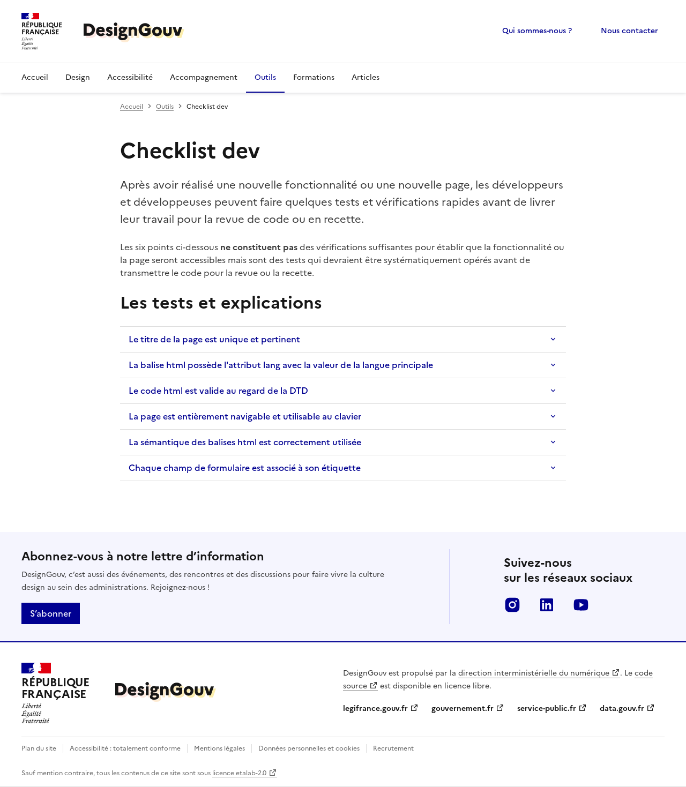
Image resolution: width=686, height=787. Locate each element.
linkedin (547, 605)
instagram (512, 605)
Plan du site (38, 748)
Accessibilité (130, 77)
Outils (265, 77)
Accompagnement (203, 77)
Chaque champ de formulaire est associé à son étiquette (245, 467)
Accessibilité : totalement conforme (125, 748)
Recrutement (393, 748)
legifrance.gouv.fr (375, 708)
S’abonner (50, 613)
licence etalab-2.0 (239, 773)
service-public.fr (546, 708)
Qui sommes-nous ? (537, 30)
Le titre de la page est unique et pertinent (214, 339)
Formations (313, 77)
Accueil (34, 77)
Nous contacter (629, 30)
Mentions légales (219, 748)
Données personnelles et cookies (309, 748)
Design (77, 77)
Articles (365, 77)
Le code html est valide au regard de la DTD (218, 390)
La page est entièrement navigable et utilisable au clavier (245, 416)
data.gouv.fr (622, 708)
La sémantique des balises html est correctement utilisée (245, 442)
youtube (581, 605)
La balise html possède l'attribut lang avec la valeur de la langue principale (281, 364)
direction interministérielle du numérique (533, 673)
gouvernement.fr (462, 708)
